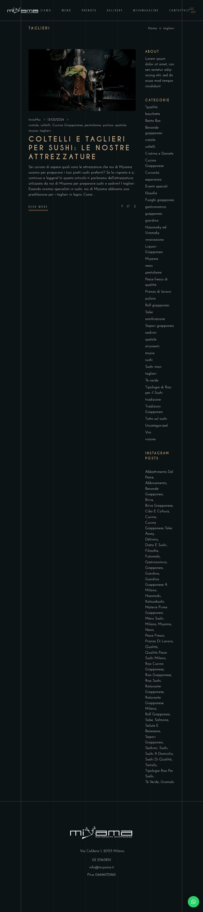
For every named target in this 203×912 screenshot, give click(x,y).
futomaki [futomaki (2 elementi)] (152, 556)
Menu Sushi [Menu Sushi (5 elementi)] (154, 618)
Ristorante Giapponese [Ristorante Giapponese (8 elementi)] (154, 689)
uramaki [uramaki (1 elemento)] (167, 782)
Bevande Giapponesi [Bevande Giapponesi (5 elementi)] (154, 491)
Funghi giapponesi (159, 200)
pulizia (108, 125)
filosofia (151, 193)
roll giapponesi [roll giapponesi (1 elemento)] (157, 714)
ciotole (34, 125)
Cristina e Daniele (159, 154)
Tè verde (151, 380)
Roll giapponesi (157, 305)
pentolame (93, 125)
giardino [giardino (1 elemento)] (152, 574)
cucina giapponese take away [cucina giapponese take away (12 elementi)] (158, 528)
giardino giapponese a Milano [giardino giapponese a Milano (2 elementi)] (156, 585)
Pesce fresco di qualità (156, 282)
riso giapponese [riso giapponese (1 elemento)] (158, 675)
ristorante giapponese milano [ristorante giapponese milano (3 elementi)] (154, 703)
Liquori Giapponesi (154, 249)
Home (152, 28)
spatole (120, 125)
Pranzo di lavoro (158, 292)
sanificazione (155, 319)
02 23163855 (101, 860)
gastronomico (155, 207)
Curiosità (152, 173)
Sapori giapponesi (159, 326)
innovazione (154, 240)
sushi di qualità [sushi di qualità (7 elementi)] (158, 759)
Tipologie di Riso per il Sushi (158, 390)
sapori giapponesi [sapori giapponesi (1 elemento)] (154, 739)
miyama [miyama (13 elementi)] (164, 624)
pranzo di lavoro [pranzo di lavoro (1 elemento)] (159, 641)
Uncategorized (156, 426)
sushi (149, 360)
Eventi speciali (156, 186)
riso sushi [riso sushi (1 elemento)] (153, 681)
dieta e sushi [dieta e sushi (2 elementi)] (156, 545)
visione (150, 439)
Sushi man (153, 367)
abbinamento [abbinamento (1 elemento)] (155, 483)
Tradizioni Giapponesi (154, 409)
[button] (193, 901)
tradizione (153, 400)
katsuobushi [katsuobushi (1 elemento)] (154, 602)
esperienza (153, 180)
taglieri (45, 131)
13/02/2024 (56, 120)
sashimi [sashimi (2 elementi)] (151, 748)
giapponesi (153, 214)
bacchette (152, 114)
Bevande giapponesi (153, 130)
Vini (148, 432)
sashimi (151, 333)
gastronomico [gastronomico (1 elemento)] (156, 562)
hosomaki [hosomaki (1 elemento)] (153, 596)
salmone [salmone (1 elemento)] (161, 720)
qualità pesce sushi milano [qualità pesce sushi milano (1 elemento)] (156, 655)
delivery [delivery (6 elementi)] (151, 539)
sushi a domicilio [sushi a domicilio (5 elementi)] (159, 754)
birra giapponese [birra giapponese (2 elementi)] (159, 506)
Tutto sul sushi (156, 419)
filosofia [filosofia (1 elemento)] (151, 551)
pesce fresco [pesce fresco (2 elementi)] (154, 636)
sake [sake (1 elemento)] (149, 720)
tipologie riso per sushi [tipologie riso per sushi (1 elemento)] (159, 773)
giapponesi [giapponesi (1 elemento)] (154, 568)
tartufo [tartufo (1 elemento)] (150, 765)
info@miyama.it (101, 867)
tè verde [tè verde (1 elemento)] (152, 782)
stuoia (33, 131)
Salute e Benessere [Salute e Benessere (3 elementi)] (152, 728)
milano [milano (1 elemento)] (150, 624)
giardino (152, 220)
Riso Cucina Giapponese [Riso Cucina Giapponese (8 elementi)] (154, 666)
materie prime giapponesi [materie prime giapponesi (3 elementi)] (156, 610)
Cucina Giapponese (67, 125)
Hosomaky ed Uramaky (155, 230)
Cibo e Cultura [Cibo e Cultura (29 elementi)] (157, 511)
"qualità (151, 107)
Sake (149, 312)
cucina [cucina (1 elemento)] (150, 517)
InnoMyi (35, 120)
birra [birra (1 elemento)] (149, 500)
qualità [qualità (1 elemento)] (151, 647)
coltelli (45, 125)
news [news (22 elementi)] (149, 630)
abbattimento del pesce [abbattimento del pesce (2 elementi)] (159, 474)
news (149, 266)
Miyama (151, 259)
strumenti (152, 346)
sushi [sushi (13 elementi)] (163, 748)
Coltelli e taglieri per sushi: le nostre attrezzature (80, 148)
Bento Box (153, 121)
